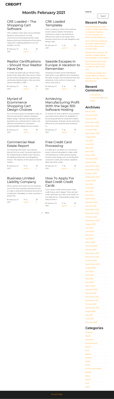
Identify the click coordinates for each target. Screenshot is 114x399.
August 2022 (90, 268)
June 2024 (89, 188)
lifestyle (88, 372)
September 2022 (92, 264)
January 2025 (90, 162)
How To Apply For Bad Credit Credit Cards (59, 182)
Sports (88, 380)
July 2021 (89, 315)
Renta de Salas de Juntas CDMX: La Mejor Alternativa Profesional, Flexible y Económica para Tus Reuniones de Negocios (96, 32)
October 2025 (91, 130)
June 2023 (89, 231)
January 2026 (90, 119)
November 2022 (92, 257)
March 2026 (90, 112)
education (89, 340)
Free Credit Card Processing (58, 144)
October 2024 (91, 173)
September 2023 (92, 221)
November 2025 (92, 126)
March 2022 (90, 286)
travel (87, 387)
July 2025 (89, 141)
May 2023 (89, 235)
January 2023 (90, 250)
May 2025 (89, 148)
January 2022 (90, 293)
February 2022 (91, 290)
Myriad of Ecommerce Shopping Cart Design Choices (19, 104)
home (87, 365)
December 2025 (92, 122)
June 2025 (89, 144)
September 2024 (92, 177)
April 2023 (89, 239)
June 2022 (89, 275)
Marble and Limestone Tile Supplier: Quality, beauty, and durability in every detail (96, 55)
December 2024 (92, 166)
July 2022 (89, 271)
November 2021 (92, 300)
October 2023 (91, 217)
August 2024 (90, 181)
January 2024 (91, 206)
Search (88, 12)
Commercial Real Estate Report (21, 144)
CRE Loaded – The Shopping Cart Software (21, 25)
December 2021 (92, 297)
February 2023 (91, 246)
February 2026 (91, 115)
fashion (88, 347)
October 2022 (91, 261)
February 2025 (91, 159)
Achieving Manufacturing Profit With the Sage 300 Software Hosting (62, 104)
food (87, 350)
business (88, 332)
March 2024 (90, 199)
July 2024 (89, 184)
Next (47, 213)
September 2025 (92, 133)
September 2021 (92, 308)
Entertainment (91, 343)
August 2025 (90, 137)
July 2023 (89, 228)
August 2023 (90, 224)
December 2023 (92, 210)
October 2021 (91, 304)
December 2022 (92, 253)
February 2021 (91, 322)
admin (26, 52)
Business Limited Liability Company (21, 180)
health (88, 361)
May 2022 (89, 279)
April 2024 (89, 195)
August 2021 (90, 311)
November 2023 (92, 213)
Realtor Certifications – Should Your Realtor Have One (24, 65)
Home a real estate (93, 369)
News (87, 376)
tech (87, 383)
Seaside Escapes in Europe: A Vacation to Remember (62, 65)
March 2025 (90, 155)
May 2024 (89, 191)
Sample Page (56, 394)
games (88, 354)
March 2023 (90, 242)
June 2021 (89, 319)
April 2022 (89, 282)
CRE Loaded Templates (55, 23)
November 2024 (92, 170)
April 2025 (89, 152)
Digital (88, 336)
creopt (13, 4)
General (88, 358)
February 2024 (91, 202)
